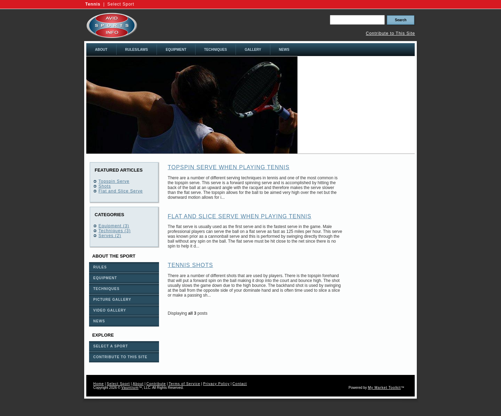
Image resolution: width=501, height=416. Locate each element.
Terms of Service (184, 384)
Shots (104, 186)
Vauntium (130, 388)
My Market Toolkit (384, 388)
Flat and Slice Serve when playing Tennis (239, 216)
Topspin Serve (113, 181)
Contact (239, 384)
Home (98, 384)
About (138, 384)
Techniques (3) (114, 230)
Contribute (156, 384)
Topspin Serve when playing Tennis (228, 167)
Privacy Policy (216, 384)
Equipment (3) (113, 225)
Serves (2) (109, 235)
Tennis (93, 4)
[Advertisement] (356, 105)
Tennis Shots (190, 265)
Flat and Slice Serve (120, 191)
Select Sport (121, 4)
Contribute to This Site (390, 33)
